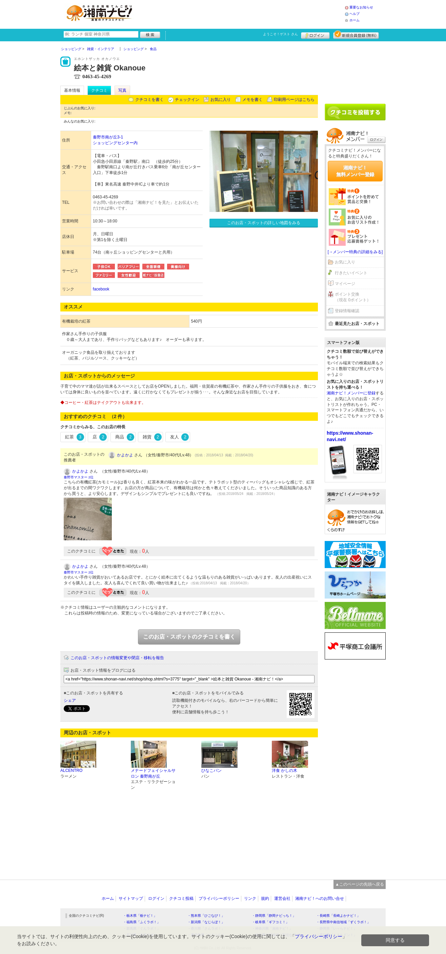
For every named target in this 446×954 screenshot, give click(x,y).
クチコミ (99, 90)
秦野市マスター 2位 (79, 477)
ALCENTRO (71, 770)
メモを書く (252, 99)
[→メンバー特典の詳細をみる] (355, 252)
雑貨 (152, 437)
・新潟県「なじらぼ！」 (206, 922)
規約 (265, 898)
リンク (250, 898)
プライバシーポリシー (219, 898)
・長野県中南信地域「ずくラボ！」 (343, 922)
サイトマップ (131, 898)
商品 (124, 437)
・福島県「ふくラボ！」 (141, 922)
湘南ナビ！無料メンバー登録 (355, 171)
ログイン (315, 34)
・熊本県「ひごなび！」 (206, 915)
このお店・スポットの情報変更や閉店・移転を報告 (117, 657)
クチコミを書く (149, 99)
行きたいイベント (351, 272)
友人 (179, 437)
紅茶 (74, 437)
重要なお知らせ (361, 7)
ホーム (354, 20)
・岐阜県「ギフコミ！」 (270, 922)
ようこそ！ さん (280, 34)
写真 (122, 90)
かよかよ (125, 455)
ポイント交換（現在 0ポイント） (353, 297)
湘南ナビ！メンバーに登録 (351, 393)
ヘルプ (354, 14)
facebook (101, 289)
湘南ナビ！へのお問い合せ (319, 898)
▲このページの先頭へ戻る (359, 884)
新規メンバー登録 (356, 34)
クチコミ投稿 (181, 898)
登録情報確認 (347, 310)
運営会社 (282, 898)
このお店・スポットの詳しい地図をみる (263, 222)
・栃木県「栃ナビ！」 (140, 915)
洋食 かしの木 (284, 770)
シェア (70, 700)
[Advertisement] (241, 13)
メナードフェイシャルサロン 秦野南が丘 (153, 773)
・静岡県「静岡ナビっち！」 (274, 915)
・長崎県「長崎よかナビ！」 (338, 915)
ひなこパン (211, 770)
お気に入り (220, 99)
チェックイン (187, 99)
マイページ (345, 283)
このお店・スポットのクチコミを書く (189, 636)
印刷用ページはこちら (294, 99)
